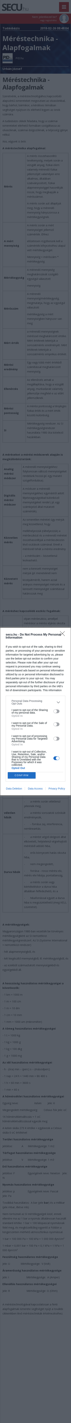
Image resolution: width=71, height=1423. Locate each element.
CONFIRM (22, 775)
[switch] (56, 711)
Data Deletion (14, 788)
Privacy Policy (56, 788)
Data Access (35, 788)
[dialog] (35, 711)
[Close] (63, 634)
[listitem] (35, 702)
